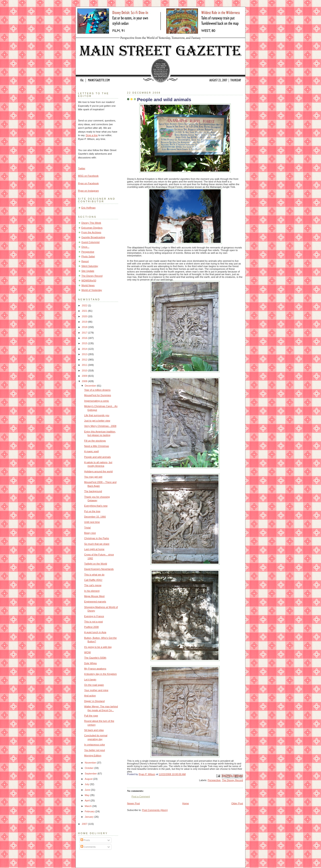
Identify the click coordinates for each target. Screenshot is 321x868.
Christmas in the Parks (96, 538)
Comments (88, 846)
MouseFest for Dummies (97, 395)
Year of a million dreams (97, 390)
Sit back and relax (94, 730)
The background (93, 491)
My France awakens (95, 668)
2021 (85, 310)
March (88, 806)
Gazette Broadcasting (93, 237)
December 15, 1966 (95, 516)
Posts (85, 840)
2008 (85, 381)
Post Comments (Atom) (155, 810)
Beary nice (90, 533)
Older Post (237, 803)
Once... (85, 247)
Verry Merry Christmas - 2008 (100, 426)
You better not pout (94, 750)
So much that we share (96, 543)
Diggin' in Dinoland (94, 701)
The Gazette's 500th (95, 657)
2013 (85, 354)
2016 (85, 338)
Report (85, 261)
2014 (85, 349)
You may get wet (93, 476)
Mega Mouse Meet (94, 596)
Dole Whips (90, 663)
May (87, 795)
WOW (87, 652)
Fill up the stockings (95, 440)
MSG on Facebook (88, 175)
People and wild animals (97, 457)
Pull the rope (91, 715)
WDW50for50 (88, 280)
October (89, 768)
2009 (85, 376)
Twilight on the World (95, 563)
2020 (85, 316)
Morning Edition (92, 755)
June (88, 789)
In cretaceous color (94, 744)
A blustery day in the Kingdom (100, 674)
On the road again (94, 685)
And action (90, 695)
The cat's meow (92, 585)
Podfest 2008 (91, 627)
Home (185, 803)
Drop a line (92, 135)
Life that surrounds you (96, 415)
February (90, 811)
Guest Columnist (90, 242)
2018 (85, 327)
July (87, 784)
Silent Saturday (89, 266)
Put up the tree (92, 511)
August (89, 779)
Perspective (214, 780)
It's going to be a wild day (98, 647)
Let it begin (90, 679)
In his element (92, 591)
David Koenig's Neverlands (99, 569)
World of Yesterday (91, 290)
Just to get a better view (97, 420)
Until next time (92, 522)
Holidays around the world (98, 471)
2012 (85, 359)
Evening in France (94, 616)
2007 (85, 824)
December (91, 385)
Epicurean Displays (92, 227)
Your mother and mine (96, 690)
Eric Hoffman (88, 207)
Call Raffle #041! (93, 580)
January (89, 816)
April (87, 800)
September (91, 773)
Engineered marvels (95, 601)
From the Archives (91, 232)
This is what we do (94, 574)
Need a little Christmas (96, 446)
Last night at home (94, 549)
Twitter (81, 168)
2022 (85, 305)
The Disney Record (232, 780)
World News (88, 285)
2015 (85, 343)
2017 (85, 332)
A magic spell (91, 451)
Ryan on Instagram (88, 190)
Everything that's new (96, 505)
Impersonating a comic (96, 400)
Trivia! (87, 527)
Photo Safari (88, 256)
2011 (85, 365)
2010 (85, 370)
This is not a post (93, 621)
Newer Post (133, 803)
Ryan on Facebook (88, 183)
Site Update (87, 271)
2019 (85, 321)
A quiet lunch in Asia (95, 632)
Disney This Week (91, 222)
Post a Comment (141, 796)
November (91, 762)
